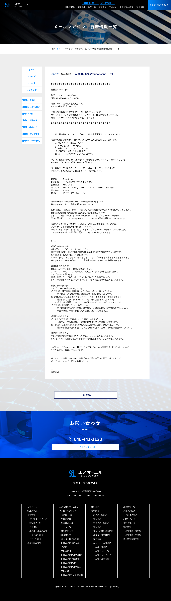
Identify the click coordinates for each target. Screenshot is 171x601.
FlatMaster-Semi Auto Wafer (70, 545)
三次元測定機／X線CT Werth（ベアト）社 (70, 509)
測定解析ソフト (68, 531)
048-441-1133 (88, 439)
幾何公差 (97, 539)
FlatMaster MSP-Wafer (71, 555)
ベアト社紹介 (35, 539)
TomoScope (66, 515)
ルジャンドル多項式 (102, 543)
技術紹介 (95, 511)
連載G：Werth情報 (30, 134)
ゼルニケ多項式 (100, 547)
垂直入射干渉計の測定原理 (101, 525)
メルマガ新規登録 (101, 559)
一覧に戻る (86, 395)
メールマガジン (107, 3)
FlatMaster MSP (68, 563)
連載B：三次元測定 (31, 107)
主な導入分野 (35, 523)
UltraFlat (65, 571)
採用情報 (127, 527)
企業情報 (31, 515)
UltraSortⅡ (66, 551)
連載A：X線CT (29, 114)
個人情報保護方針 (131, 539)
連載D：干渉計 (29, 100)
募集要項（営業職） (134, 535)
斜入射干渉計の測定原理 (100, 517)
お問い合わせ (161, 5)
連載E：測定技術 (30, 120)
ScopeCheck (67, 523)
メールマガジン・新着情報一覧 (73, 49)
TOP (54, 49)
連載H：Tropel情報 (31, 141)
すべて (32, 70)
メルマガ (32, 76)
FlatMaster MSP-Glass (71, 567)
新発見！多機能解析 (102, 535)
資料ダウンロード (90, 3)
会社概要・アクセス (38, 519)
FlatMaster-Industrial (70, 559)
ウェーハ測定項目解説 (103, 531)
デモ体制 (33, 527)
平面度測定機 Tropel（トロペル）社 (69, 537)
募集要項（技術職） (134, 531)
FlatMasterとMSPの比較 (72, 575)
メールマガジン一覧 (100, 551)
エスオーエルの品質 (38, 531)
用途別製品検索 (34, 543)
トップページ (31, 507)
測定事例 (95, 507)
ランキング (32, 90)
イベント (32, 83)
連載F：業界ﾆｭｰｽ (29, 127)
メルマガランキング (102, 555)
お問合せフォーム (87, 447)
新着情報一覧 (129, 507)
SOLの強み (32, 511)
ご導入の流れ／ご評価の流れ (130, 513)
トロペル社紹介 (36, 535)
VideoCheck (66, 519)
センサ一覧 (66, 527)
